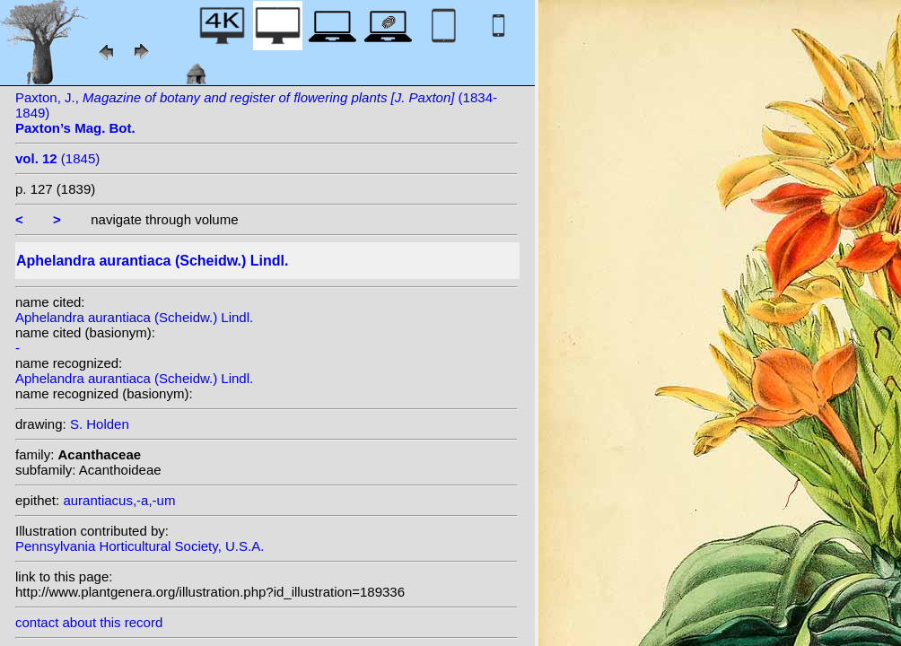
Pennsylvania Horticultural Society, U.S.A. (139, 546)
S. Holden (99, 424)
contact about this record (88, 622)
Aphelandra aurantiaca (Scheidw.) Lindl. (134, 317)
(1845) (57, 158)
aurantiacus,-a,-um (119, 500)
